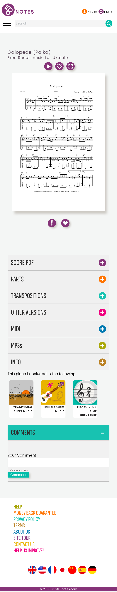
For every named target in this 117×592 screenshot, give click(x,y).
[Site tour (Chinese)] (72, 571)
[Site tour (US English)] (42, 571)
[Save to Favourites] (65, 223)
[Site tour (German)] (92, 571)
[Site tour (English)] (32, 571)
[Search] (108, 23)
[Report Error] (52, 223)
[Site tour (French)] (52, 571)
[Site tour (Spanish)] (82, 571)
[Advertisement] (58, 40)
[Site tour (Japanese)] (62, 571)
